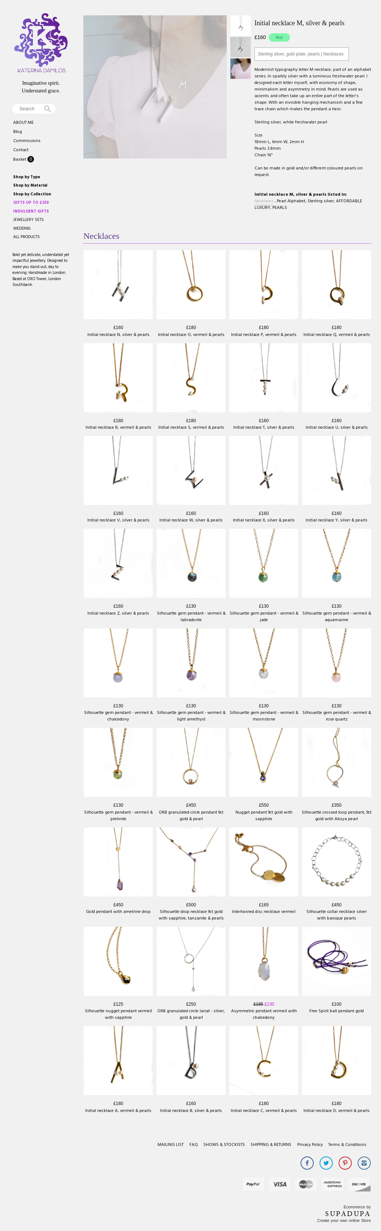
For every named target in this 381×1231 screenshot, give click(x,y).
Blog (17, 131)
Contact (21, 150)
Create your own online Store (344, 1220)
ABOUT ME (23, 122)
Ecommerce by (357, 1207)
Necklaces (264, 201)
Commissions (27, 141)
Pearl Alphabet (291, 201)
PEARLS (279, 207)
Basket (20, 159)
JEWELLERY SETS (28, 220)
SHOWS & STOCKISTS (224, 1144)
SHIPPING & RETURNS (270, 1144)
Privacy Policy (310, 1144)
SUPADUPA (348, 1214)
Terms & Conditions (347, 1144)
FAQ (193, 1144)
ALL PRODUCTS (26, 237)
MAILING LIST (171, 1144)
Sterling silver (321, 201)
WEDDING (22, 228)
